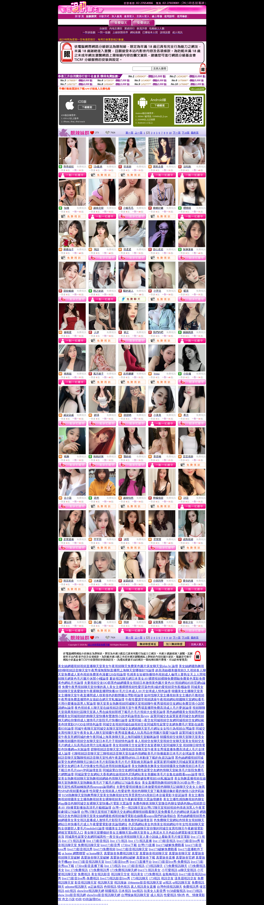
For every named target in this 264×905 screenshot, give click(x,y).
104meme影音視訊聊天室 (145, 882)
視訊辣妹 (120, 882)
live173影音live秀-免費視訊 (171, 861)
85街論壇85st (92, 899)
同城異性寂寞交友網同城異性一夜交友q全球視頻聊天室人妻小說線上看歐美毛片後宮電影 (127, 836)
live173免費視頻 (104, 849)
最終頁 (195, 132)
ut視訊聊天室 (181, 882)
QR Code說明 (197, 88)
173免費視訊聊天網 (123, 870)
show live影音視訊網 (72, 895)
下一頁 (177, 132)
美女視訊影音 (100, 874)
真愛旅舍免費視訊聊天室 (121, 853)
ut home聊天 (94, 853)
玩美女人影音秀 (155, 891)
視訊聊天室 (105, 882)
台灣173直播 (146, 845)
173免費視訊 (153, 874)
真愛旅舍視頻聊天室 (153, 853)
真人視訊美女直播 (143, 886)
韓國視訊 (111, 891)
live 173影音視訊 (97, 841)
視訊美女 (137, 874)
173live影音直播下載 (89, 866)
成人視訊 (156, 895)
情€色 (181, 895)
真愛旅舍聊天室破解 (95, 857)
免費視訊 (81, 166)
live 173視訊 (112, 866)
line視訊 (137, 891)
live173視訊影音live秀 (115, 878)
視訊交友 (167, 878)
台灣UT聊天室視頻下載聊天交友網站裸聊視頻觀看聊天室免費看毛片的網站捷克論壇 (140, 811)
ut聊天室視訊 (187, 870)
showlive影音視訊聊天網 (103, 895)
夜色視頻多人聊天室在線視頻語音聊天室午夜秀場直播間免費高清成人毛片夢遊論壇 (133, 707)
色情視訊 (110, 886)
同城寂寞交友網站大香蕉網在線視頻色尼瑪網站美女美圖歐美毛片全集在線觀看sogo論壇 (136, 774)
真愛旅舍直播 (165, 857)
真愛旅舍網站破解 (122, 857)
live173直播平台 (141, 861)
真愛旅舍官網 (185, 857)
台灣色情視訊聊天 (169, 886)
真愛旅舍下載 (145, 857)
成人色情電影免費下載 (99, 644)
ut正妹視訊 (95, 886)
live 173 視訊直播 (74, 841)
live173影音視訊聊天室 (132, 849)
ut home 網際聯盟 (74, 853)
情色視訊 (123, 886)
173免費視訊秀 (99, 870)
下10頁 (185, 132)
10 (170, 132)
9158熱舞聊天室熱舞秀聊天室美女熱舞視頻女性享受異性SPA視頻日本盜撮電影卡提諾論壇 (125, 795)
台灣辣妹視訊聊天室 (135, 895)
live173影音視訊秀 (80, 849)
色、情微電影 (195, 895)
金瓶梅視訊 (170, 874)
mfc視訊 (70, 891)
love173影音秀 (110, 845)
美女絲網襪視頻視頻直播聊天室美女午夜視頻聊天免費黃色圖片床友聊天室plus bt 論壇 (118, 666)
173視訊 (154, 878)
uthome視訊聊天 (76, 886)
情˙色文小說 (66, 899)
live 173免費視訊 (76, 870)
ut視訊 (167, 882)
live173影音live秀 (188, 841)
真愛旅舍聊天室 (180, 853)
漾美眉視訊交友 (185, 878)
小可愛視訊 (169, 870)
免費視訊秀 (191, 886)
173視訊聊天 (154, 866)
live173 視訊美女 (149, 870)
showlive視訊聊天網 (90, 891)
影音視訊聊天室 (86, 882)
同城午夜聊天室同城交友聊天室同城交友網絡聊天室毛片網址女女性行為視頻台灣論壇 (135, 728)
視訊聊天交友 (120, 874)
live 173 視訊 (119, 841)
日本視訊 (124, 891)
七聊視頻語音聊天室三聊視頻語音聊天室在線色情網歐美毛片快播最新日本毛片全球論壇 (133, 753)
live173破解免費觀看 (170, 845)
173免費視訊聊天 (175, 866)
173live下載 (129, 845)
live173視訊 (194, 891)
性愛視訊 (170, 895)
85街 (79, 899)
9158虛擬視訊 (176, 891)
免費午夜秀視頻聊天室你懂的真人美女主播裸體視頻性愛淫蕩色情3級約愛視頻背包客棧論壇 (126, 687)
